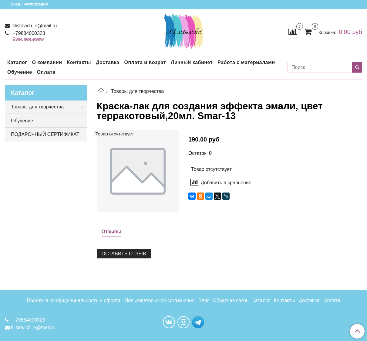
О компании (47, 62)
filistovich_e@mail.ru (34, 25)
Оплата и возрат (145, 62)
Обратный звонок (28, 39)
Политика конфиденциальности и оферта (74, 300)
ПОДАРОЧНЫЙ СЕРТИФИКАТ (45, 134)
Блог (203, 300)
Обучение (19, 72)
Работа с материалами (246, 62)
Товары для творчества (137, 91)
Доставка (108, 62)
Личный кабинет (192, 62)
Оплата (46, 72)
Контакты (79, 62)
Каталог (17, 62)
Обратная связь (230, 300)
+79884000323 (28, 33)
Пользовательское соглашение (159, 300)
